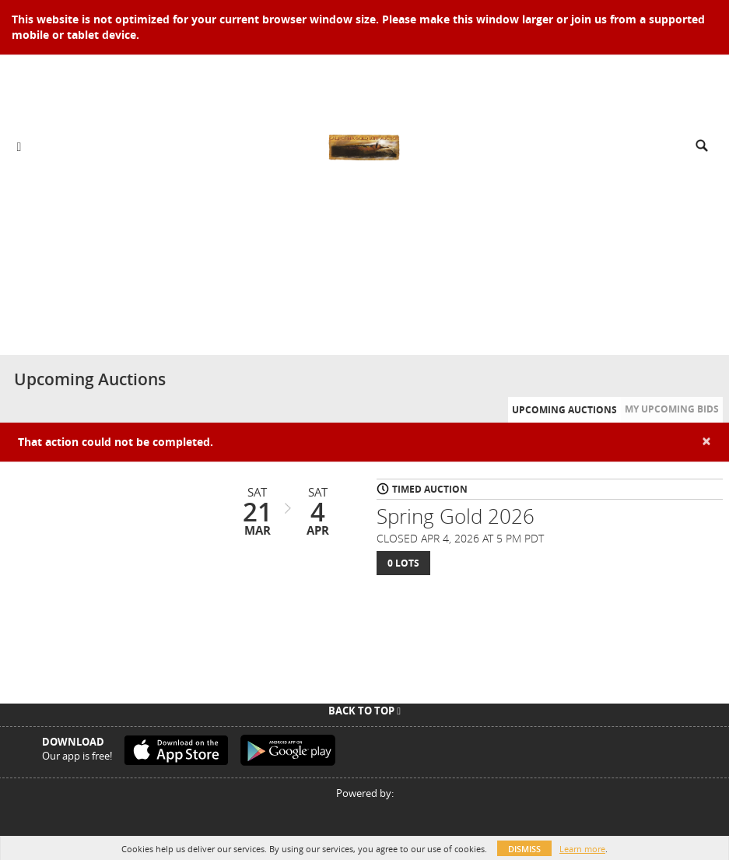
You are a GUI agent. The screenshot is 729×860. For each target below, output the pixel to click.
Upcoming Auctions (564, 409)
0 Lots (403, 563)
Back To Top (364, 711)
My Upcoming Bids (672, 409)
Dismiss (524, 849)
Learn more (582, 849)
